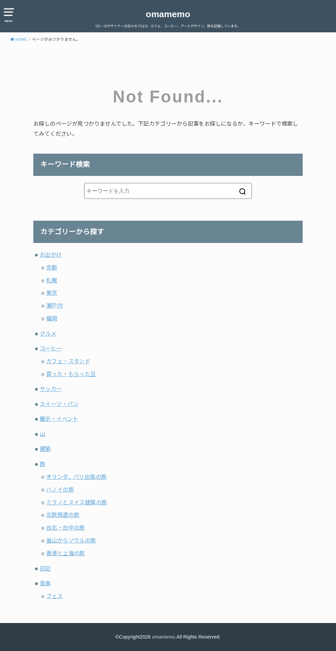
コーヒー (51, 348)
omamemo (168, 14)
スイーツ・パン (59, 404)
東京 (51, 293)
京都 (51, 268)
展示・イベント (59, 419)
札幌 (51, 280)
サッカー (51, 389)
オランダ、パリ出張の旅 (76, 477)
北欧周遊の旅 (62, 515)
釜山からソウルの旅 (71, 540)
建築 (45, 449)
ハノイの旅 (60, 490)
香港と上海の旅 (65, 553)
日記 (45, 568)
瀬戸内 (54, 306)
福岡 (51, 318)
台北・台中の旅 (65, 528)
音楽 (45, 583)
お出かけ (51, 255)
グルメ (48, 334)
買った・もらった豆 (71, 374)
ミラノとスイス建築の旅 (76, 502)
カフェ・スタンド (68, 361)
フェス (54, 596)
